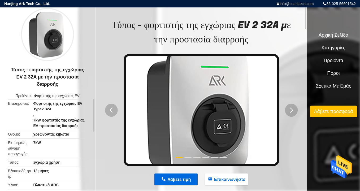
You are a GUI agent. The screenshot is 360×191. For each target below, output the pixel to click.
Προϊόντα (23, 96)
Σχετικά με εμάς (333, 86)
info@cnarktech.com (297, 4)
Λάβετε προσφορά (333, 111)
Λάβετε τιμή (179, 179)
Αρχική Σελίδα (333, 35)
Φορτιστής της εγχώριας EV (57, 96)
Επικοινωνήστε (229, 179)
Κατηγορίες (333, 47)
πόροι (333, 73)
